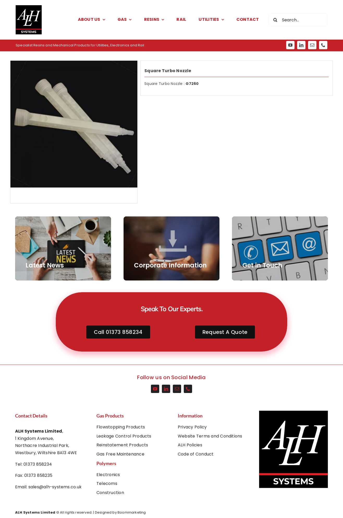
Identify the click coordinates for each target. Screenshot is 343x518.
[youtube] (290, 45)
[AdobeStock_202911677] (171, 248)
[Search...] (298, 19)
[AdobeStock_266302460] (63, 248)
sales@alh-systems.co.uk (55, 487)
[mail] (312, 45)
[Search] (275, 19)
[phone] (323, 45)
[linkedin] (301, 45)
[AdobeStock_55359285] (280, 248)
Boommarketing (132, 512)
